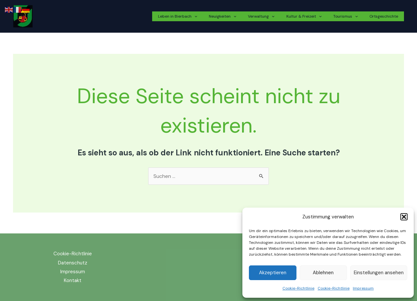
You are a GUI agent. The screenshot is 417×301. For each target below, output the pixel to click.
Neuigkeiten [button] (240, 16)
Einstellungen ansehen (379, 272)
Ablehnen (323, 272)
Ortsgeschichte (385, 16)
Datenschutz (72, 263)
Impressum (363, 288)
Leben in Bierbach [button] (199, 16)
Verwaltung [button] (275, 16)
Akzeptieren (272, 272)
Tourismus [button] (351, 16)
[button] (404, 217)
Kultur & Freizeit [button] (313, 16)
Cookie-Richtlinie (298, 288)
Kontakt (72, 280)
